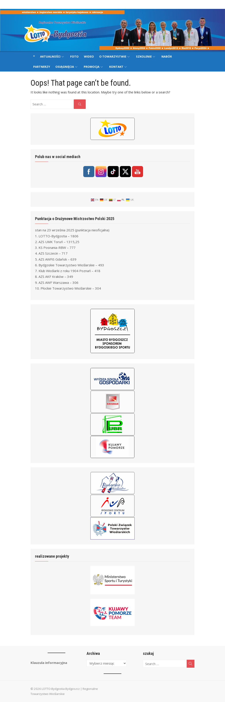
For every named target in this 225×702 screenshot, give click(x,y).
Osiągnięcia (64, 67)
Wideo (89, 56)
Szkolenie (144, 56)
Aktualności (50, 56)
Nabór (166, 56)
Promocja (91, 67)
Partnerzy (41, 67)
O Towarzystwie (112, 56)
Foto (74, 56)
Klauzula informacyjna (49, 662)
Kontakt (116, 67)
